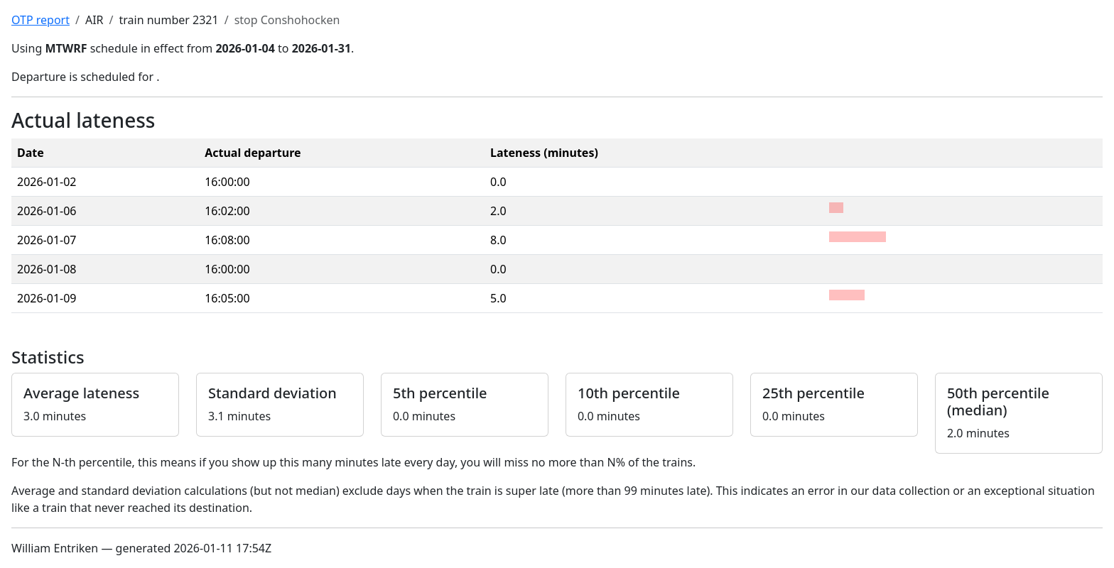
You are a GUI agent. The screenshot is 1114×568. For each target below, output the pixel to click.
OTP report (40, 20)
